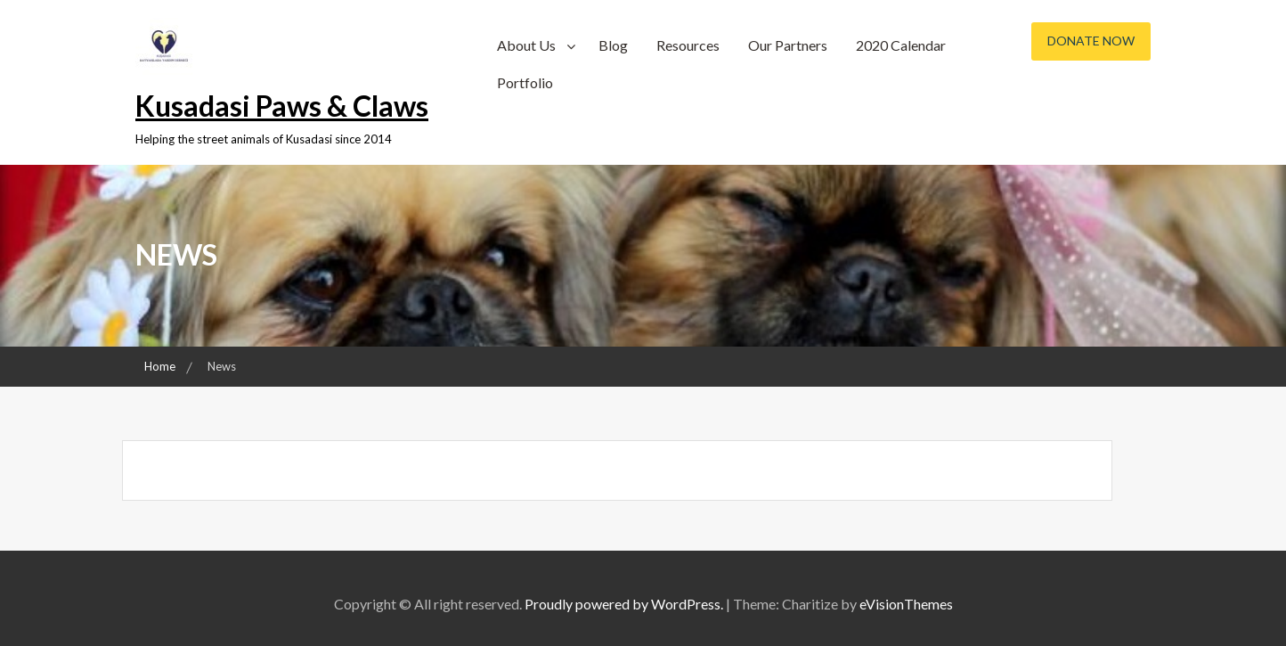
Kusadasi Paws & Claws (281, 105)
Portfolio (525, 82)
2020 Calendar (901, 45)
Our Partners (787, 45)
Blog (613, 45)
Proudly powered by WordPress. (624, 603)
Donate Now (1091, 40)
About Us (526, 45)
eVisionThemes (906, 603)
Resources (688, 45)
